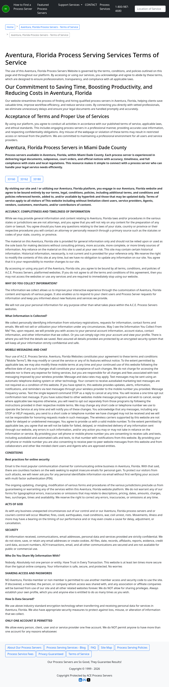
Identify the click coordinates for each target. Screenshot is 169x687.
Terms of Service (79, 654)
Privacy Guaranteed (51, 654)
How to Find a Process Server (23, 7)
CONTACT (91, 5)
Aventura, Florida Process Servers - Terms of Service (49, 27)
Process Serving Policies (132, 647)
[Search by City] (150, 9)
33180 (37, 179)
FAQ (93, 647)
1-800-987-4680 (122, 9)
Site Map (106, 647)
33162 (24, 179)
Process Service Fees (20, 654)
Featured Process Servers (43, 9)
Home (10, 27)
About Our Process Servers (24, 647)
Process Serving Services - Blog (66, 647)
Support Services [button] (69, 5)
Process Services (105, 7)
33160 (11, 179)
